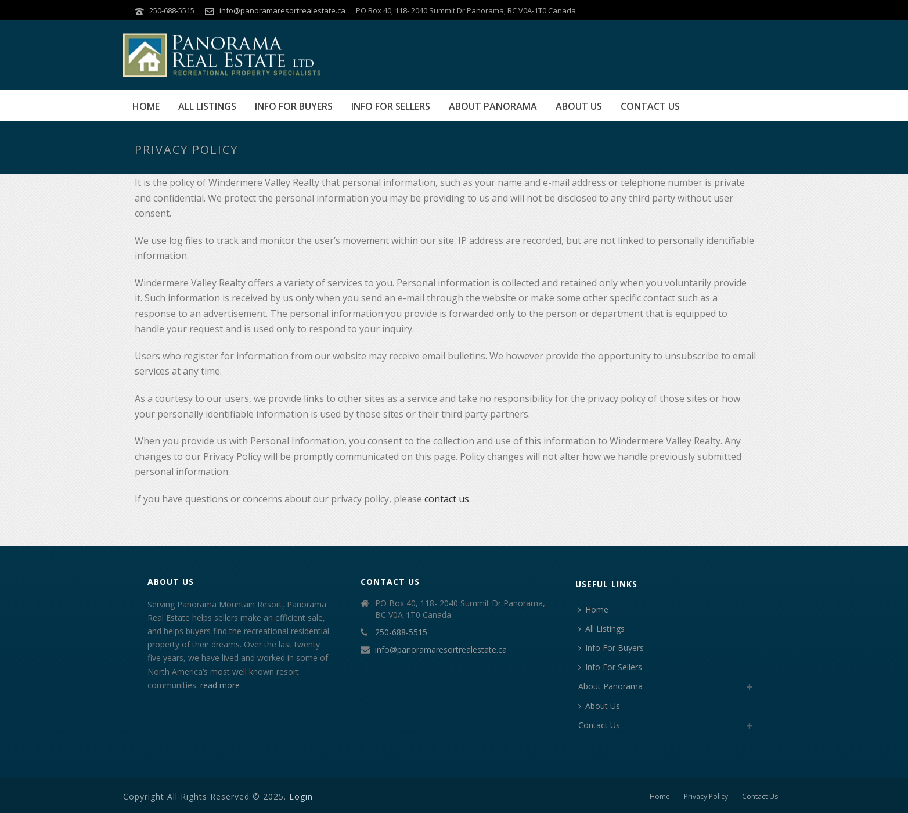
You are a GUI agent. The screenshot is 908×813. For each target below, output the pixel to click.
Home (146, 106)
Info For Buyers (294, 106)
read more (220, 684)
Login (301, 796)
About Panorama (493, 106)
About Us (579, 106)
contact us (446, 498)
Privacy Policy (706, 796)
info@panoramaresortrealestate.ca (282, 10)
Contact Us (650, 106)
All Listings (207, 106)
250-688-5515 (171, 10)
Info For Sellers (390, 106)
